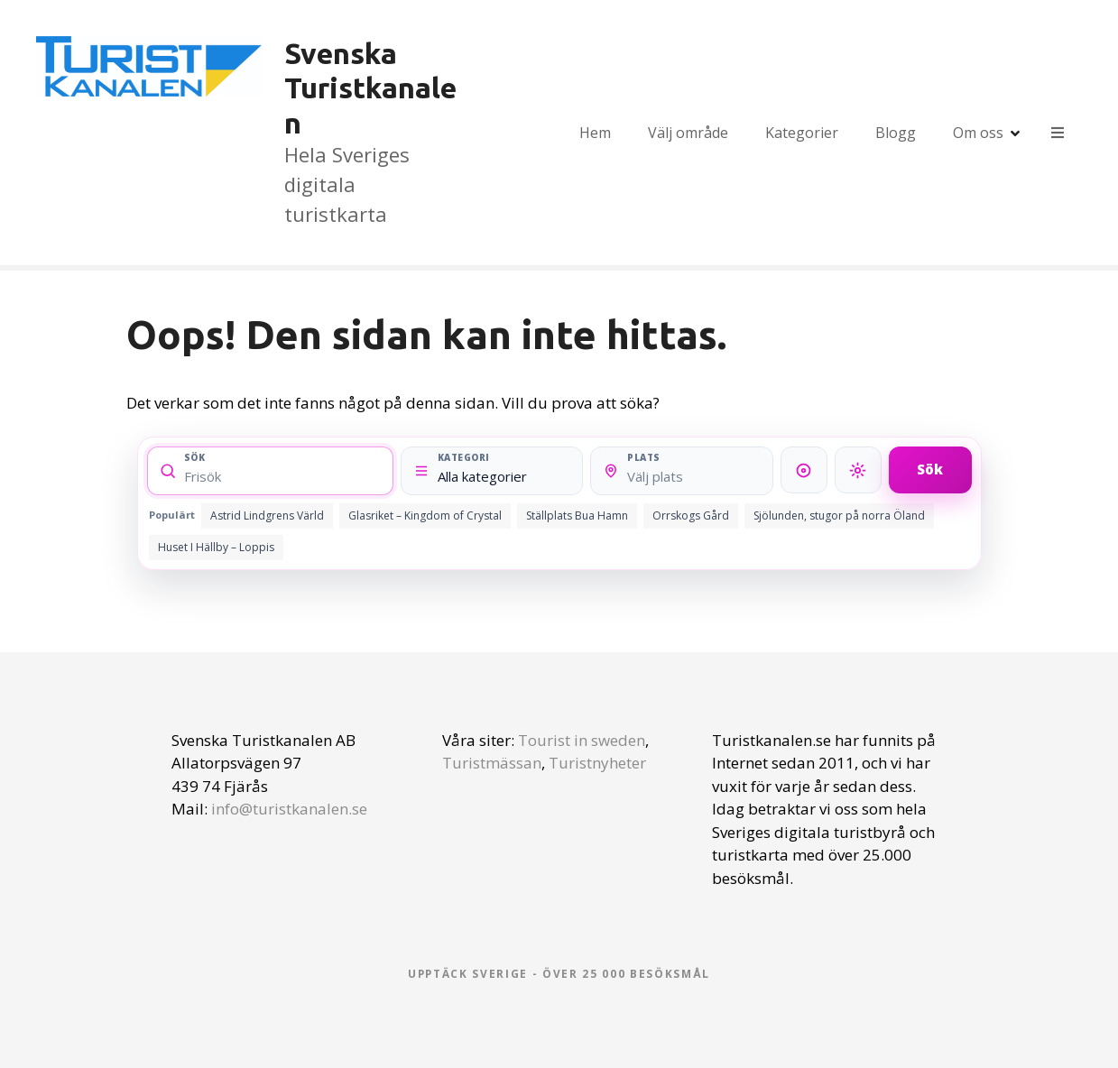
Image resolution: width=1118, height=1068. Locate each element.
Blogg (895, 133)
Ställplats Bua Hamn (577, 515)
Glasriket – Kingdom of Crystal (425, 515)
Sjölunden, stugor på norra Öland (839, 515)
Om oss (978, 133)
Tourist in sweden (581, 740)
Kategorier (801, 133)
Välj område (688, 133)
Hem (595, 133)
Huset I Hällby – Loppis (216, 547)
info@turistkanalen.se (289, 808)
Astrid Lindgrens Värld (267, 515)
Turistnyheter (597, 762)
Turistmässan (491, 762)
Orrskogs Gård (690, 515)
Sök (930, 469)
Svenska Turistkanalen (370, 88)
